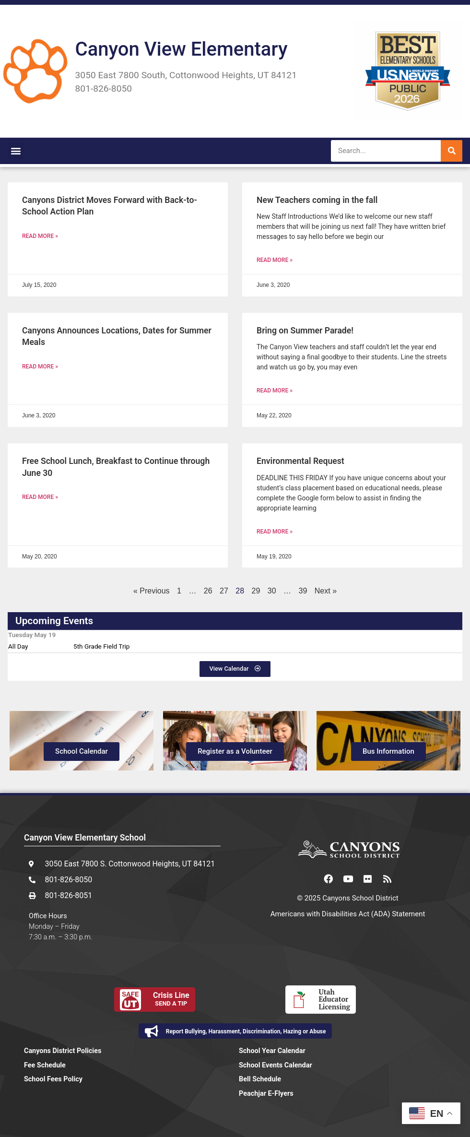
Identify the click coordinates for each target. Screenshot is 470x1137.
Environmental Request (300, 461)
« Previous (151, 591)
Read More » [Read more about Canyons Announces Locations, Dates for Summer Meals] (40, 366)
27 (224, 591)
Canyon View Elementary (181, 49)
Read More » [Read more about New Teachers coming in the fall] (275, 260)
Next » (326, 591)
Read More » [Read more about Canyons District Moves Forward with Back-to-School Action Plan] (40, 236)
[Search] (451, 151)
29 (256, 591)
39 (303, 591)
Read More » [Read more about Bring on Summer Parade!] (275, 390)
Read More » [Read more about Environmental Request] (275, 531)
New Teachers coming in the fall (317, 200)
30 (272, 591)
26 (208, 591)
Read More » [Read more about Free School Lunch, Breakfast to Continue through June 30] (40, 497)
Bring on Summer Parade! (305, 330)
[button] (16, 151)
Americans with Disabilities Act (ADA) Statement (347, 914)
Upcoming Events (54, 621)
